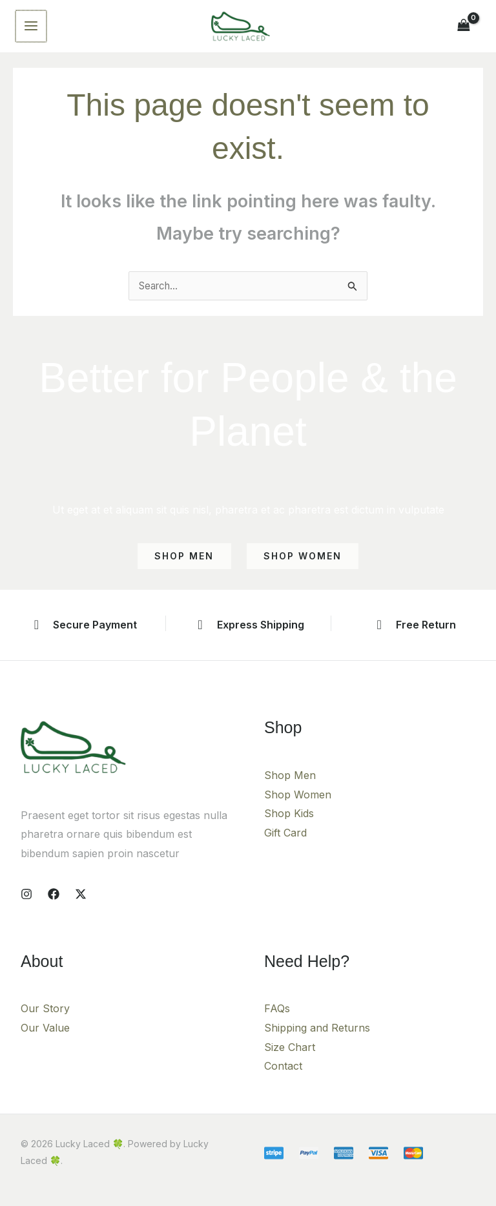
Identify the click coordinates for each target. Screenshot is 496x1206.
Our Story (45, 1018)
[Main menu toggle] (30, 30)
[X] (81, 904)
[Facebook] (53, 904)
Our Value (45, 1036)
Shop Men (290, 784)
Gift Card (285, 842)
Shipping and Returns (317, 1036)
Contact (283, 1075)
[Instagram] (26, 904)
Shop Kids (289, 822)
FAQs (277, 1018)
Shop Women (297, 804)
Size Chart (289, 1056)
